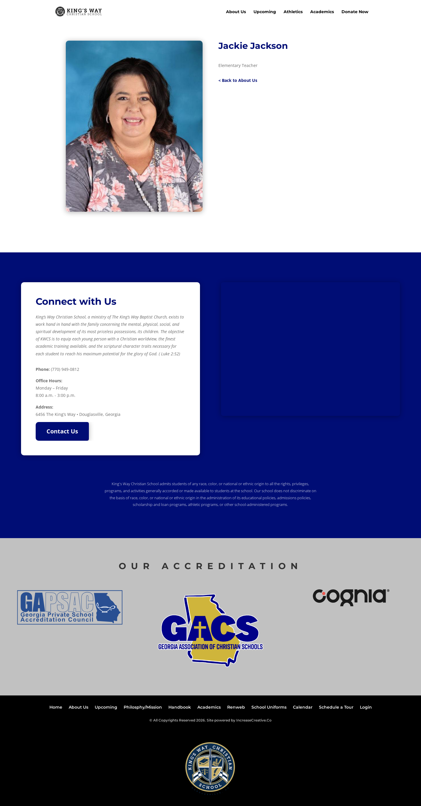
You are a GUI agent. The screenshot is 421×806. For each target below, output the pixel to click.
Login (366, 707)
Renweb (236, 707)
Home (55, 707)
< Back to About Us (237, 80)
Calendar (303, 707)
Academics (322, 12)
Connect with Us (76, 301)
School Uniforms (269, 707)
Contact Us (62, 431)
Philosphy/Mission (143, 707)
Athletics (293, 12)
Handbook (179, 707)
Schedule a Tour (336, 707)
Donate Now (354, 12)
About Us (236, 12)
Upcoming (264, 12)
